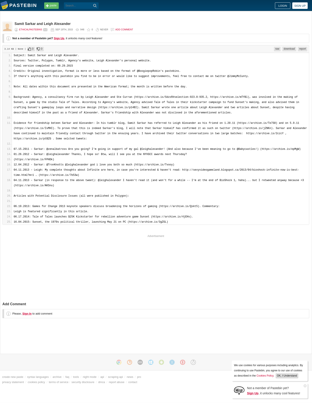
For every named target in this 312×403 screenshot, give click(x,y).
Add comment (124, 29)
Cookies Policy (265, 375)
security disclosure (83, 382)
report (302, 48)
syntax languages (38, 377)
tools (76, 377)
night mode (89, 377)
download (289, 48)
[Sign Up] (239, 390)
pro (139, 377)
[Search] (95, 5)
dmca (101, 382)
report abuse (116, 382)
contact (132, 382)
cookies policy (36, 382)
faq (67, 377)
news (130, 377)
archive (57, 377)
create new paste (12, 377)
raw (277, 48)
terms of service (58, 382)
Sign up (300, 5)
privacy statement (13, 382)
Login (282, 5)
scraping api (115, 377)
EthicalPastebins (30, 29)
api (102, 377)
